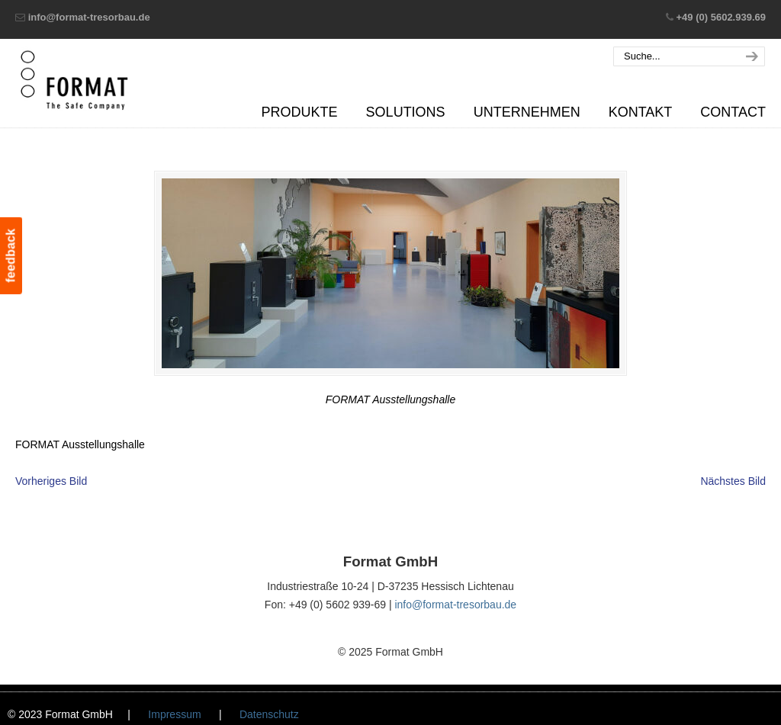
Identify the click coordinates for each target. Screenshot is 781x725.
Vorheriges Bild (51, 481)
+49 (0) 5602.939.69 (721, 17)
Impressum (174, 714)
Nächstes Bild (733, 481)
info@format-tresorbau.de (89, 17)
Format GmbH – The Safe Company (74, 80)
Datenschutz (269, 714)
